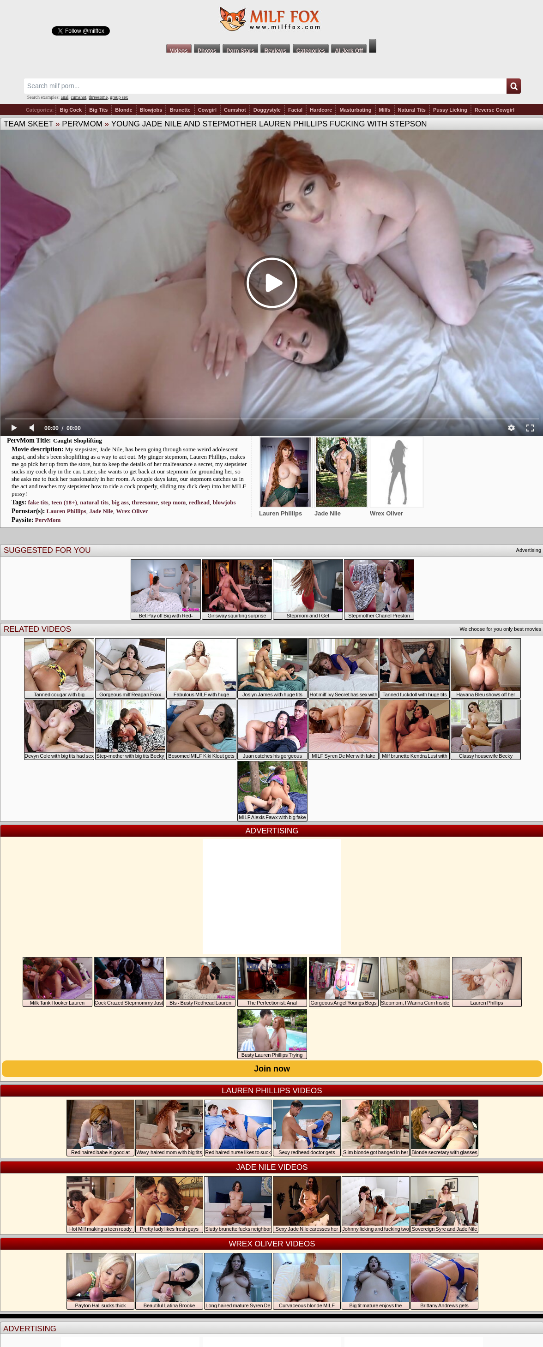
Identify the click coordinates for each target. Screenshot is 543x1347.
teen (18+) (64, 502)
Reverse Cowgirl (494, 110)
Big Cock (71, 110)
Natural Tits (412, 110)
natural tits (94, 502)
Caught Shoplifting (77, 440)
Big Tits (98, 110)
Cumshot (235, 110)
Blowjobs (151, 110)
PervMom (82, 124)
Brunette (179, 110)
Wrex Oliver (132, 511)
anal (65, 97)
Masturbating (355, 110)
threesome (98, 97)
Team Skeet (28, 124)
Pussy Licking (450, 110)
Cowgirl (207, 110)
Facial (295, 110)
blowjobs (224, 502)
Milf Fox (271, 19)
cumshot (78, 97)
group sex (119, 97)
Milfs (385, 110)
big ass (120, 502)
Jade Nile (101, 511)
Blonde (123, 110)
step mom (173, 502)
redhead (199, 502)
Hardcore (321, 110)
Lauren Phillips (66, 511)
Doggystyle (267, 110)
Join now (272, 1068)
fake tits (38, 502)
